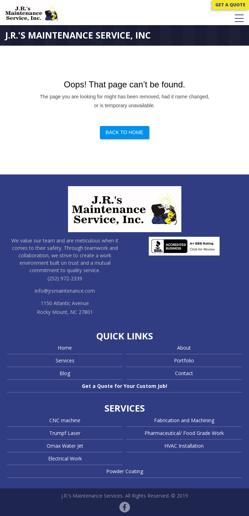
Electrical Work (65, 458)
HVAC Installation (184, 445)
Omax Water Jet (65, 445)
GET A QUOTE (230, 5)
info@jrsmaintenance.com (65, 290)
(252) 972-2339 (64, 278)
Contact (184, 373)
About (184, 347)
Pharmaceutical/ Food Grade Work (184, 433)
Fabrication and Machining (184, 420)
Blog (65, 373)
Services (65, 360)
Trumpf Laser (64, 433)
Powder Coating (124, 471)
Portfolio (184, 360)
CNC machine (64, 420)
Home (65, 347)
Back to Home (124, 132)
